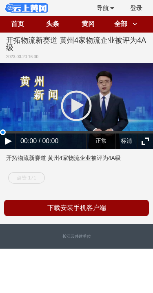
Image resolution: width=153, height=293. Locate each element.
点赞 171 (26, 178)
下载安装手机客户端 (76, 207)
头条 (52, 23)
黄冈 (88, 23)
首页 (17, 23)
